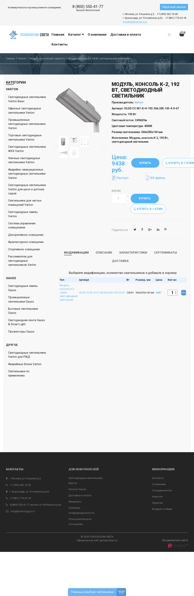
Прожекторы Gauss (21, 331)
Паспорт (123, 178)
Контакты (158, 417)
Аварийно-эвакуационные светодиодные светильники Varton (26, 174)
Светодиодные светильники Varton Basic (27, 99)
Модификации (76, 252)
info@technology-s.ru (135, 21)
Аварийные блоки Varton (24, 364)
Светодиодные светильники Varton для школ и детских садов (27, 189)
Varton (139, 102)
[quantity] (121, 198)
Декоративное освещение (26, 235)
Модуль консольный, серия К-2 (47, 58)
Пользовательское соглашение (80, 461)
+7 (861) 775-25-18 (175, 17)
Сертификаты (165, 252)
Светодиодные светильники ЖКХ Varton (27, 149)
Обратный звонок (174, 7)
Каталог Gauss (77, 428)
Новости (157, 436)
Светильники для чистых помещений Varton (24, 202)
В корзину (184, 292)
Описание (104, 252)
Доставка (120, 261)
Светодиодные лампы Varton (23, 214)
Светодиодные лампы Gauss (23, 288)
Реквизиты (75, 441)
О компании (159, 423)
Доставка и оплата (80, 435)
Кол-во (116, 190)
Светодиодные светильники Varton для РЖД (27, 354)
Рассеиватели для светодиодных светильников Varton (22, 261)
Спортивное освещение (24, 249)
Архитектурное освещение (26, 242)
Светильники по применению (18, 373)
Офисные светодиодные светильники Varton (24, 110)
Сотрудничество (162, 430)
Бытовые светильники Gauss (23, 311)
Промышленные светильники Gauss (21, 299)
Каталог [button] (76, 34)
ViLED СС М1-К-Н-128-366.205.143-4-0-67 (102, 292)
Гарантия (157, 442)
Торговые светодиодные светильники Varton (25, 137)
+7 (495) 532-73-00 (167, 14)
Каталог (22, 58)
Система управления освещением (21, 225)
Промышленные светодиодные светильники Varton (26, 124)
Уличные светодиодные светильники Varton (24, 160)
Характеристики (133, 252)
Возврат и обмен (162, 448)
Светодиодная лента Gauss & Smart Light (26, 322)
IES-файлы (157, 178)
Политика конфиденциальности (81, 450)
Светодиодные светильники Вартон (85, 420)
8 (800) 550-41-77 (87, 6)
